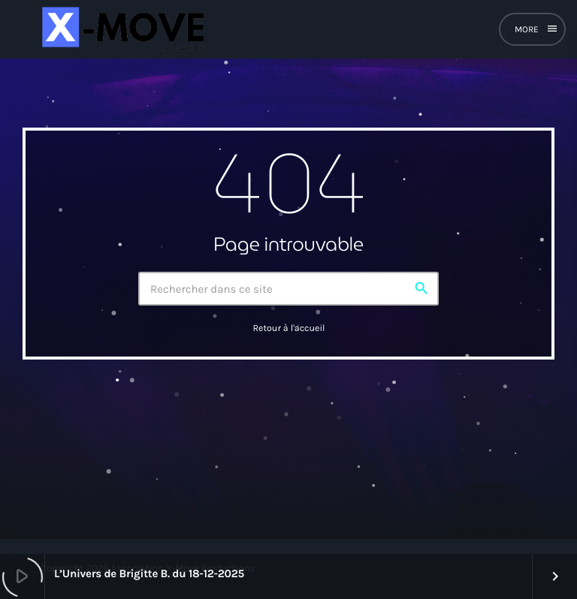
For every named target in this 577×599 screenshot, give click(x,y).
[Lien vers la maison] (121, 29)
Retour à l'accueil (288, 329)
